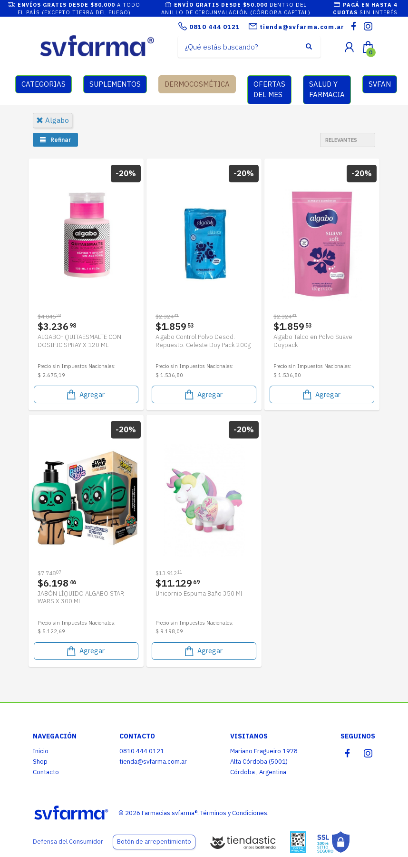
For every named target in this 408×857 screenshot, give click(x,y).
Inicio (41, 751)
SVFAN (380, 84)
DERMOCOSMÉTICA (197, 84)
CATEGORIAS (43, 84)
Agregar (85, 393)
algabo (52, 120)
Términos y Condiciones (233, 813)
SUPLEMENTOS (115, 84)
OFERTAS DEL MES (269, 90)
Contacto (46, 772)
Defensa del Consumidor (68, 841)
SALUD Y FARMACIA (327, 90)
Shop (40, 761)
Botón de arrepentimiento (154, 841)
